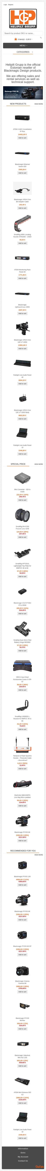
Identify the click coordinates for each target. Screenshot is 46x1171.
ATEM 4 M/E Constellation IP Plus (22, 130)
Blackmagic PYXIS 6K (22, 832)
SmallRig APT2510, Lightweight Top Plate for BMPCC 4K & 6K (22, 566)
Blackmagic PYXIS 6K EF (22, 946)
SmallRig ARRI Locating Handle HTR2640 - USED (22, 236)
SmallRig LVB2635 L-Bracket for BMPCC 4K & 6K (22, 719)
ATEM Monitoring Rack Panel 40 (22, 271)
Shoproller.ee (40, 1166)
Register (10, 4)
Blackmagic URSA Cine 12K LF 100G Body (22, 411)
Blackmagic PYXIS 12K (22, 876)
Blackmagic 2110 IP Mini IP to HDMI (22, 604)
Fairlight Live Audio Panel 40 (22, 376)
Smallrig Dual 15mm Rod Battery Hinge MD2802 (22, 641)
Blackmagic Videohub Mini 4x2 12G (22, 1056)
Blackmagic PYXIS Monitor (22, 1019)
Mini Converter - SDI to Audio (22, 490)
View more (38, 104)
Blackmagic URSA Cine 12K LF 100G (22, 341)
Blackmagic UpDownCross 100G (22, 306)
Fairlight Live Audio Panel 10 (22, 446)
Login (5, 4)
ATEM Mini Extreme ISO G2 (22, 1093)
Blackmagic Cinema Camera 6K (22, 982)
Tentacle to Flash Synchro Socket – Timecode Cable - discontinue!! (22, 758)
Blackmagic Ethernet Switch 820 (22, 165)
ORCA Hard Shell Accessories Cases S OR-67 (22, 679)
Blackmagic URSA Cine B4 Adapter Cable (22, 200)
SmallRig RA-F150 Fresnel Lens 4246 (22, 528)
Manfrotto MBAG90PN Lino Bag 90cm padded (22, 796)
